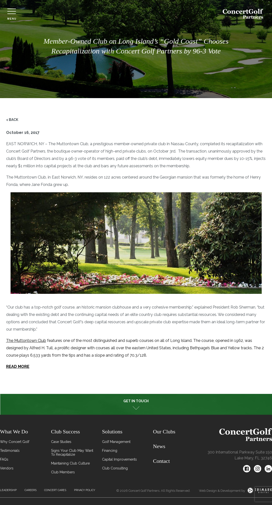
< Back (12, 120)
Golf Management (116, 442)
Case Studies (61, 442)
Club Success (65, 431)
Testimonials (10, 451)
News (159, 446)
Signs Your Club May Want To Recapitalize (72, 452)
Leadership (8, 490)
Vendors (6, 468)
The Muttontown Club (26, 340)
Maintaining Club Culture (70, 463)
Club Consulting (115, 468)
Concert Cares (55, 490)
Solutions (112, 431)
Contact (161, 461)
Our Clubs (164, 431)
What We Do (14, 431)
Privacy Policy (84, 490)
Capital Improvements (119, 459)
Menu (11, 14)
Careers (31, 490)
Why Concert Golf (14, 442)
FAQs (4, 459)
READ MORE (17, 366)
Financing (109, 451)
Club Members (63, 472)
